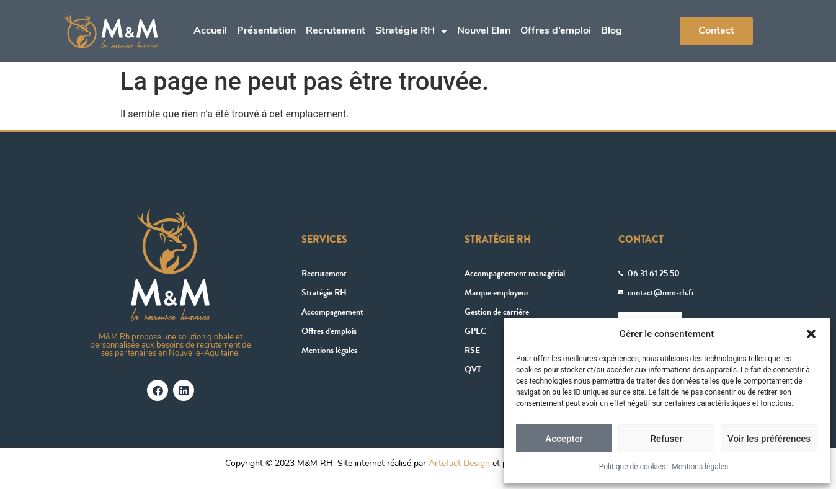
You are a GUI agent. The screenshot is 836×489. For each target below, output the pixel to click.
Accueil (210, 31)
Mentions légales (700, 466)
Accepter (563, 438)
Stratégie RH (411, 31)
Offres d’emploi (555, 31)
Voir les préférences (769, 438)
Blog (611, 31)
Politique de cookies (632, 466)
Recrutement (335, 31)
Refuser (666, 438)
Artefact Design (459, 464)
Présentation (266, 31)
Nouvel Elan (483, 31)
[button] (811, 334)
